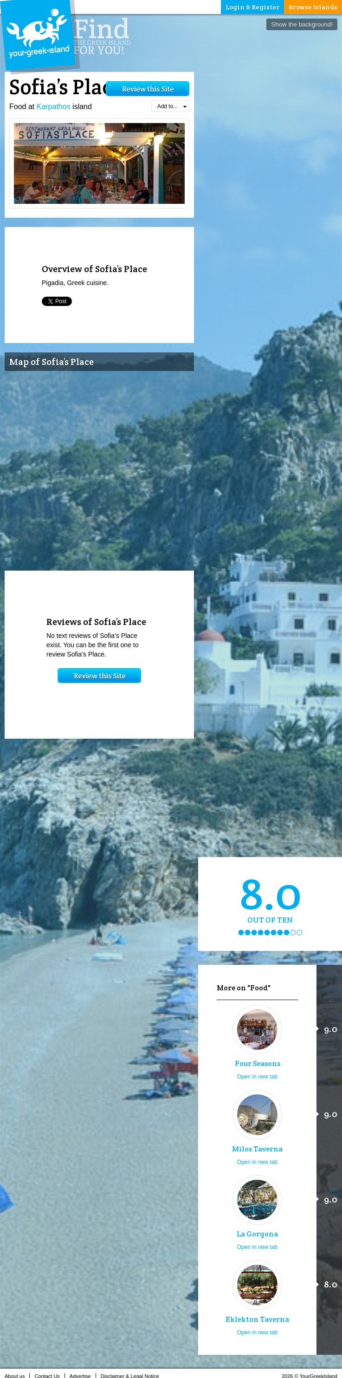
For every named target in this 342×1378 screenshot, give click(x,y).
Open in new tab (257, 1076)
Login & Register (252, 7)
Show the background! (302, 24)
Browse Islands (313, 7)
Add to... (172, 106)
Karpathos (54, 106)
